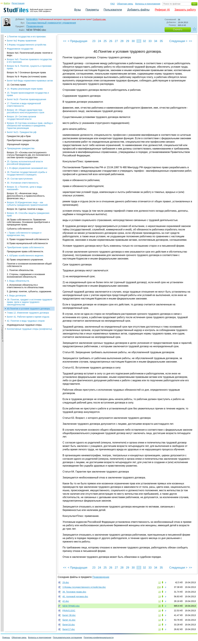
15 (159, 592)
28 (121, 41)
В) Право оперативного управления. (25, 72)
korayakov (32, 19)
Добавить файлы (138, 9)
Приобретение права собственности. (25, 60)
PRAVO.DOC (68, 610)
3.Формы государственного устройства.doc (84, 587)
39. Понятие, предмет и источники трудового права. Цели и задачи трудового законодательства (29, 115)
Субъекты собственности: (20, 41)
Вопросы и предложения (147, 3)
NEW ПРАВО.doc (71, 606)
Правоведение (34, 26)
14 (159, 620)
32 (144, 41)
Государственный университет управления (51, 22)
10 (159, 624)
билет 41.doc (69, 620)
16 (159, 610)
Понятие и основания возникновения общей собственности (29, 77)
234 (159, 587)
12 (159, 582)
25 (105, 41)
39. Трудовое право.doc (74, 592)
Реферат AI (162, 9)
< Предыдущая (77, 41)
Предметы (92, 9)
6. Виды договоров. (16, 108)
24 (99, 41)
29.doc (65, 582)
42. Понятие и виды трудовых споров (26, 133)
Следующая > (178, 41)
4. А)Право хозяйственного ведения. (25, 68)
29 (127, 41)
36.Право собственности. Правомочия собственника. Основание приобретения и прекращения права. (28, 35)
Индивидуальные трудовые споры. (24, 138)
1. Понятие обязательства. (20, 83)
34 (155, 41)
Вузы (77, 9)
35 (161, 41)
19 (159, 596)
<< (64, 41)
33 (150, 41)
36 (159, 606)
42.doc (65, 601)
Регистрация (18, 3)
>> (190, 41)
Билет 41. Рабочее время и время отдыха (28, 129)
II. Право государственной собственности (28, 52)
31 (138, 41)
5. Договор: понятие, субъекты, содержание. (29, 104)
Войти (7, 3)
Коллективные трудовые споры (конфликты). (29, 142)
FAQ (112, 3)
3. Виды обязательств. (18, 93)
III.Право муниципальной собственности (27, 56)
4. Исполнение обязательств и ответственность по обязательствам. (25, 99)
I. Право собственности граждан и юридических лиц (24, 46)
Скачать (177, 29)
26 (110, 41)
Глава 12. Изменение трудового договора (28, 125)
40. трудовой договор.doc (75, 596)
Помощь (6, 637)
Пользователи (113, 9)
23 (93, 41)
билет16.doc (68, 624)
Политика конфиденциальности (99, 637)
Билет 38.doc (69, 615)
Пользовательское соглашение (67, 637)
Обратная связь (125, 3)
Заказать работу (185, 9)
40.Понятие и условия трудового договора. (28, 121)
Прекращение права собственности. (25, 64)
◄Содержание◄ (2, 89)
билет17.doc (68, 629)
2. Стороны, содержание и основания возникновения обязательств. (26, 88)
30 (133, 41)
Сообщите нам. (99, 19)
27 (116, 41)
